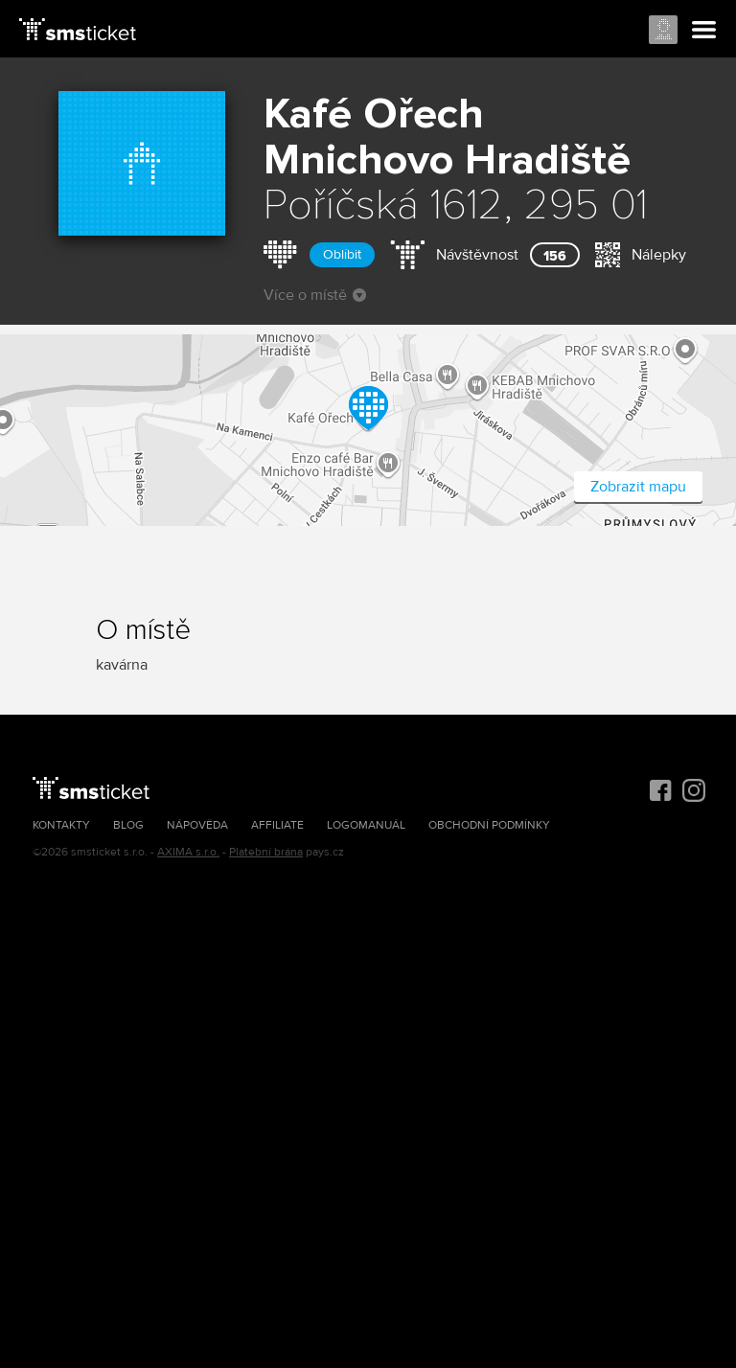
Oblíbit (342, 254)
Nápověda (197, 825)
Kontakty (61, 825)
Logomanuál (366, 825)
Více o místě (315, 295)
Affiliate (277, 825)
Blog (128, 825)
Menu (704, 30)
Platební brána (266, 852)
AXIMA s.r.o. (188, 852)
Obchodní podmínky (489, 825)
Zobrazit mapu (638, 486)
